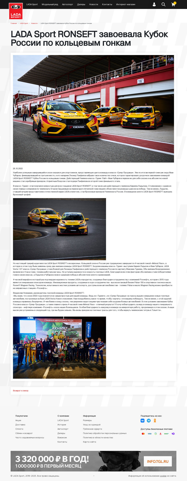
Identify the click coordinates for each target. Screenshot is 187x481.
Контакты (107, 4)
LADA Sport (32, 4)
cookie (163, 476)
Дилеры (81, 4)
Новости (93, 4)
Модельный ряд (50, 4)
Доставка (20, 425)
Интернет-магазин (125, 4)
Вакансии (62, 438)
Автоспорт (67, 4)
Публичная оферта (92, 429)
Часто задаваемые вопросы (29, 438)
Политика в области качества (98, 438)
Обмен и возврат (24, 433)
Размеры (87, 420)
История (61, 425)
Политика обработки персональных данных (105, 433)
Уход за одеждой (91, 425)
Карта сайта (89, 442)
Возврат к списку (20, 391)
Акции (18, 420)
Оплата (19, 429)
